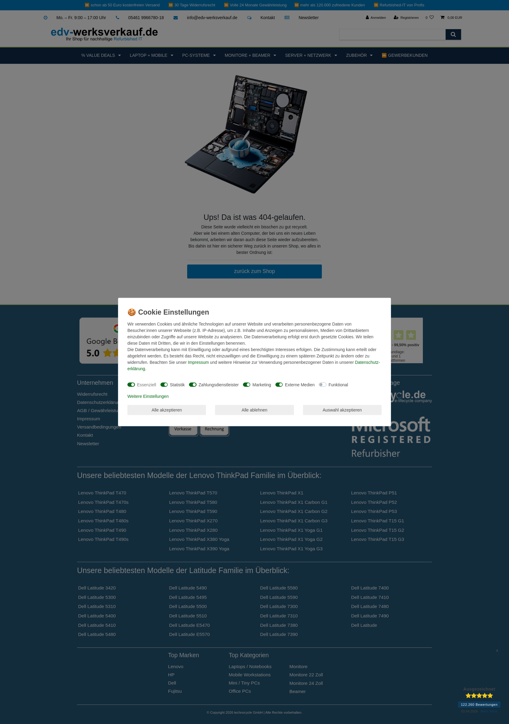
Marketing (261, 384)
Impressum (198, 362)
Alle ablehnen (255, 409)
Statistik (177, 384)
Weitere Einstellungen (148, 396)
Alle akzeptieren (167, 409)
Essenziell (146, 384)
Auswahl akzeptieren (342, 409)
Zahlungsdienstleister (219, 384)
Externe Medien (300, 384)
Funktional (338, 384)
